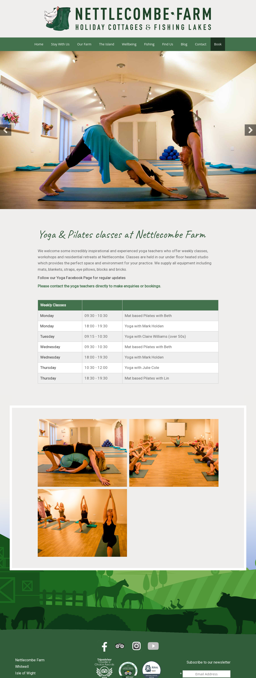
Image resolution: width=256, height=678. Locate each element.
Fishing (149, 44)
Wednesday (50, 347)
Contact (200, 44)
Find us (167, 44)
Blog (184, 44)
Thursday (48, 367)
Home (38, 44)
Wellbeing (129, 44)
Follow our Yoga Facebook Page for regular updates (82, 277)
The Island (106, 44)
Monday (47, 315)
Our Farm (84, 44)
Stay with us (60, 44)
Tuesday (47, 336)
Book (217, 44)
